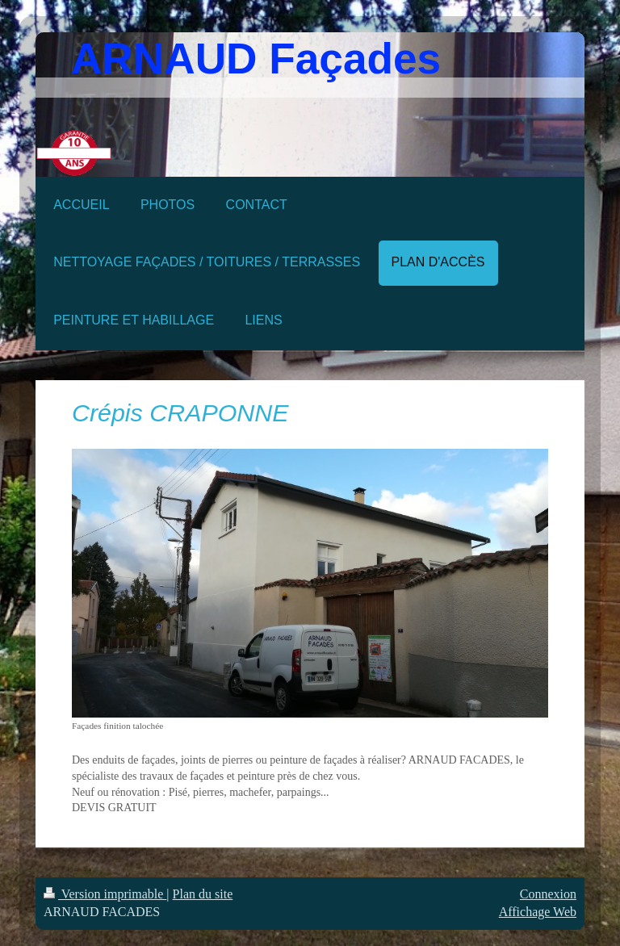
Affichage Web (537, 912)
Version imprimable (105, 894)
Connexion (548, 894)
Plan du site (203, 894)
